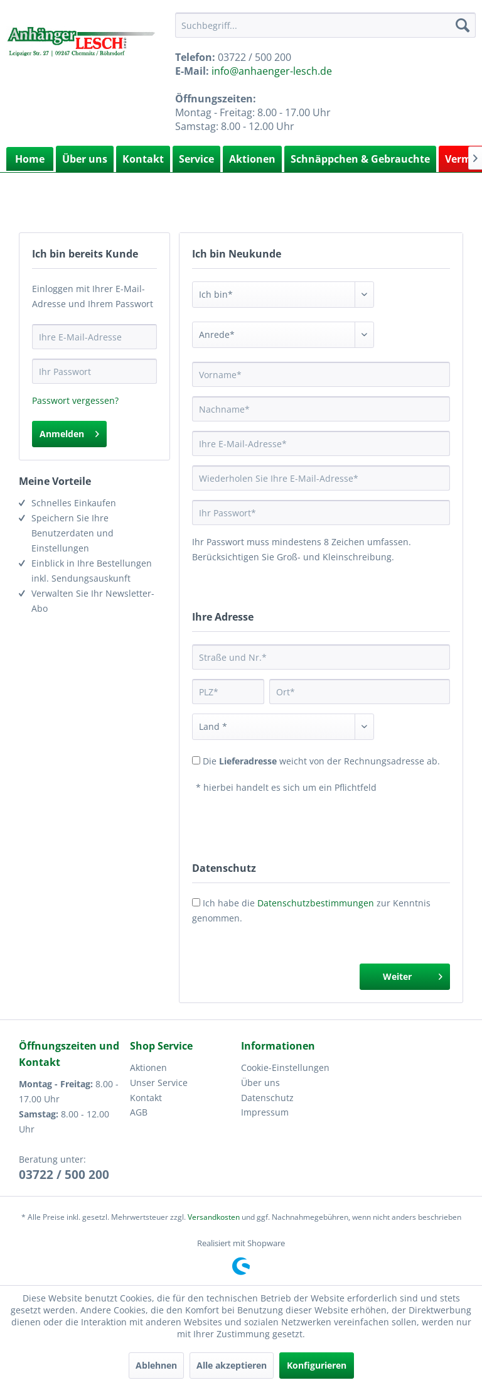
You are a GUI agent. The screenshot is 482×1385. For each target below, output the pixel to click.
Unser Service (159, 1083)
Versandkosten (214, 1217)
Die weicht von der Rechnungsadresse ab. (321, 761)
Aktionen (252, 159)
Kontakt (143, 159)
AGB (138, 1112)
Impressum (265, 1112)
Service (196, 159)
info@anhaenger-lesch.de (272, 71)
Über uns (84, 159)
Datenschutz (267, 1098)
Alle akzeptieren (231, 1365)
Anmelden (69, 432)
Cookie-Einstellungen (285, 1067)
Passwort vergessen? (75, 400)
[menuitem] (325, 25)
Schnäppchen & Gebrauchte (360, 159)
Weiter (412, 974)
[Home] (29, 159)
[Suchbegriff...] (325, 25)
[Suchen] (462, 25)
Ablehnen (156, 1365)
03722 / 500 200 (64, 1174)
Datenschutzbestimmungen (315, 903)
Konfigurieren (316, 1365)
